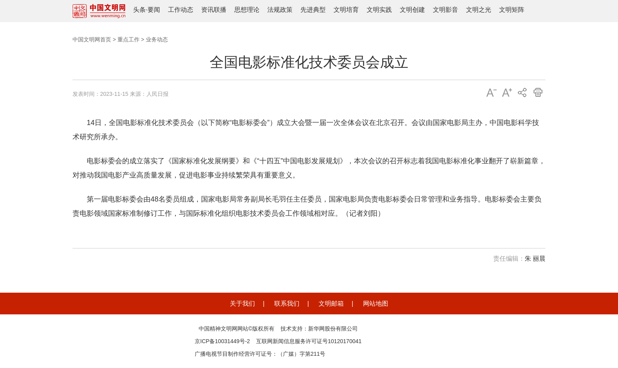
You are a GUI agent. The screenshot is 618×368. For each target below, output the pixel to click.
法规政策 (279, 9)
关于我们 (242, 303)
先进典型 (313, 9)
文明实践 (379, 9)
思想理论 (246, 9)
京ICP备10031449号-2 (222, 341)
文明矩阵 (511, 9)
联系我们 (287, 303)
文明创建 (412, 9)
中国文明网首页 (92, 39)
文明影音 (445, 9)
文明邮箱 (331, 303)
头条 (139, 9)
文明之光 (478, 9)
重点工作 (128, 39)
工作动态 (180, 9)
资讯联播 (213, 9)
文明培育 (346, 9)
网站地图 (375, 303)
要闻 (153, 9)
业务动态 (157, 39)
